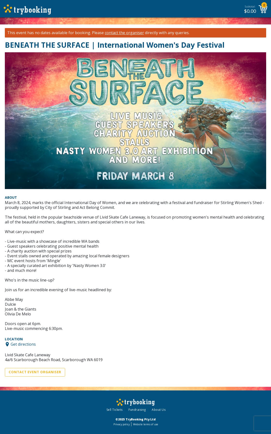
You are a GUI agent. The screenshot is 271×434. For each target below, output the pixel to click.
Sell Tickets (114, 410)
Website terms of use (145, 424)
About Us (159, 410)
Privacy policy (121, 424)
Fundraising (137, 410)
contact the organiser (124, 32)
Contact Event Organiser (35, 372)
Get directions (23, 344)
